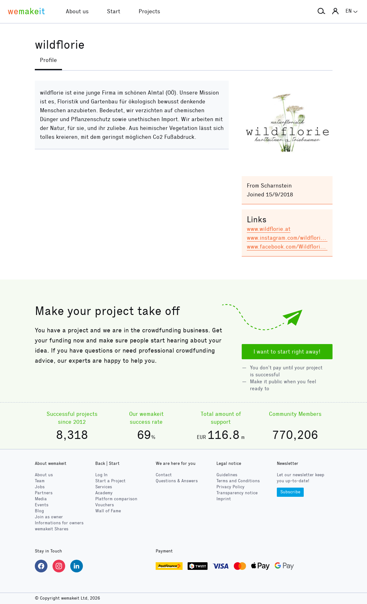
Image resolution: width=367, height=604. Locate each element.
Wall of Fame (108, 511)
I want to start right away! (286, 351)
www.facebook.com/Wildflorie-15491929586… (306, 246)
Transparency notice (237, 493)
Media (41, 499)
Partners (44, 493)
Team (40, 481)
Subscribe (290, 492)
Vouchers (104, 505)
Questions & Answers (177, 481)
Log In (101, 475)
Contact (164, 475)
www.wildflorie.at (268, 228)
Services (103, 487)
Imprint (223, 499)
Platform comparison (116, 499)
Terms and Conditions (238, 481)
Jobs (40, 487)
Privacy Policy (230, 487)
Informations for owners (59, 523)
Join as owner (49, 517)
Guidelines (226, 475)
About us (44, 475)
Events (41, 505)
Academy (104, 493)
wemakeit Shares (51, 529)
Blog (39, 511)
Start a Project (110, 481)
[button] (321, 11)
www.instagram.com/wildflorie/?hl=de (295, 237)
